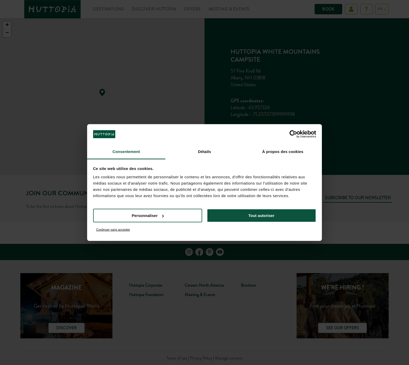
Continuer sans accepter (113, 229)
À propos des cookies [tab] (282, 151)
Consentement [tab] (126, 151)
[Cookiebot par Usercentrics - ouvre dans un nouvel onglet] (293, 134)
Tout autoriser (261, 215)
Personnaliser (148, 215)
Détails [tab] (204, 151)
